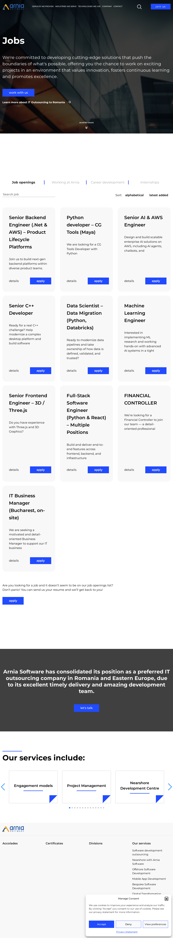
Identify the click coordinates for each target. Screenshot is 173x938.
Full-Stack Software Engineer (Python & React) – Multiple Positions (86, 414)
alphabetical (134, 195)
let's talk (86, 708)
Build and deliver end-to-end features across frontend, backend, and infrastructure (85, 451)
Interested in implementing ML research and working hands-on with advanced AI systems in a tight (142, 341)
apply (41, 281)
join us (161, 6)
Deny (128, 924)
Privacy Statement (127, 931)
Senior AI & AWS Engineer (143, 221)
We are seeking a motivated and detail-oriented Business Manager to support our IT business (28, 539)
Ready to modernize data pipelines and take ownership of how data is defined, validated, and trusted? (85, 349)
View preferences (155, 924)
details (14, 281)
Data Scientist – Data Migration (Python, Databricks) (85, 316)
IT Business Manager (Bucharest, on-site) (27, 506)
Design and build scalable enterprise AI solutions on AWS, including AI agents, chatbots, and (143, 243)
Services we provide (43, 6)
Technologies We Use (89, 6)
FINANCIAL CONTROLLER (140, 399)
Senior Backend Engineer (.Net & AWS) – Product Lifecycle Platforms (28, 232)
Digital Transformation (146, 893)
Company (107, 6)
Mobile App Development (149, 878)
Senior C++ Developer (21, 309)
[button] (166, 898)
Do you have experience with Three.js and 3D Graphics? (27, 427)
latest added (158, 195)
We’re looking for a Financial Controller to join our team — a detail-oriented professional (143, 422)
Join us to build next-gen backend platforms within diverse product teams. (28, 263)
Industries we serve (65, 6)
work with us (18, 92)
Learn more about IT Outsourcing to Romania (33, 102)
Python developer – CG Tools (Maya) (84, 225)
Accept (101, 924)
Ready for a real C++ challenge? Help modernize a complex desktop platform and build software (25, 334)
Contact (117, 6)
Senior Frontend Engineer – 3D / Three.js (28, 403)
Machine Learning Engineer (134, 313)
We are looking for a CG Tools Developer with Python (84, 249)
